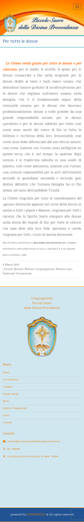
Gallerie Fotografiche (15, 408)
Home (6, 373)
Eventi (8, 269)
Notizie (18, 269)
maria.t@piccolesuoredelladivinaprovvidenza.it (33, 441)
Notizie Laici (64, 269)
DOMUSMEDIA (36, 515)
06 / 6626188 (13, 449)
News (6, 401)
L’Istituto (8, 387)
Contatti (7, 423)
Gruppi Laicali (10, 394)
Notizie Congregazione (40, 269)
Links (6, 415)
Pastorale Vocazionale (17, 274)
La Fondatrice (11, 380)
